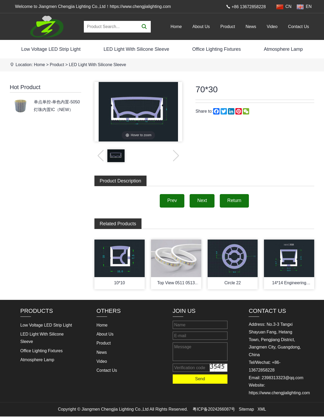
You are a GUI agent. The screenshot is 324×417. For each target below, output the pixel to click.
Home (176, 26)
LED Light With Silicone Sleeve (136, 49)
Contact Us (298, 26)
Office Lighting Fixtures (216, 49)
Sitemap (246, 410)
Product (227, 26)
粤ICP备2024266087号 (213, 410)
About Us (201, 26)
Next (202, 201)
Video (272, 26)
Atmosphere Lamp (283, 49)
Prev (171, 201)
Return (235, 201)
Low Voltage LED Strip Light (50, 49)
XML (262, 410)
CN (283, 6)
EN (304, 6)
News (250, 26)
